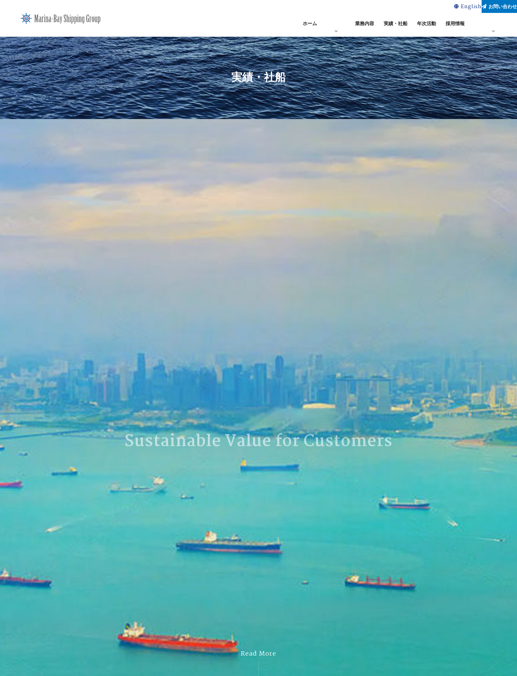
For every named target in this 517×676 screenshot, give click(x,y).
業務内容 (364, 25)
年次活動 (426, 25)
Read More (258, 654)
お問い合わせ (490, 7)
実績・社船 (395, 25)
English (441, 7)
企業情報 (336, 25)
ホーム (310, 25)
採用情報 (455, 25)
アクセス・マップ (493, 25)
